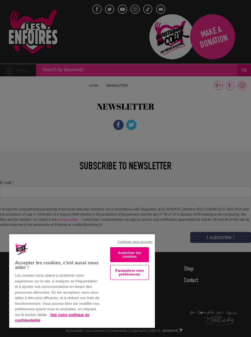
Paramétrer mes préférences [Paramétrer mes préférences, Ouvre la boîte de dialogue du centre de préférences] (129, 272)
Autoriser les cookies (129, 255)
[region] (82, 280)
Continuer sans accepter (135, 241)
